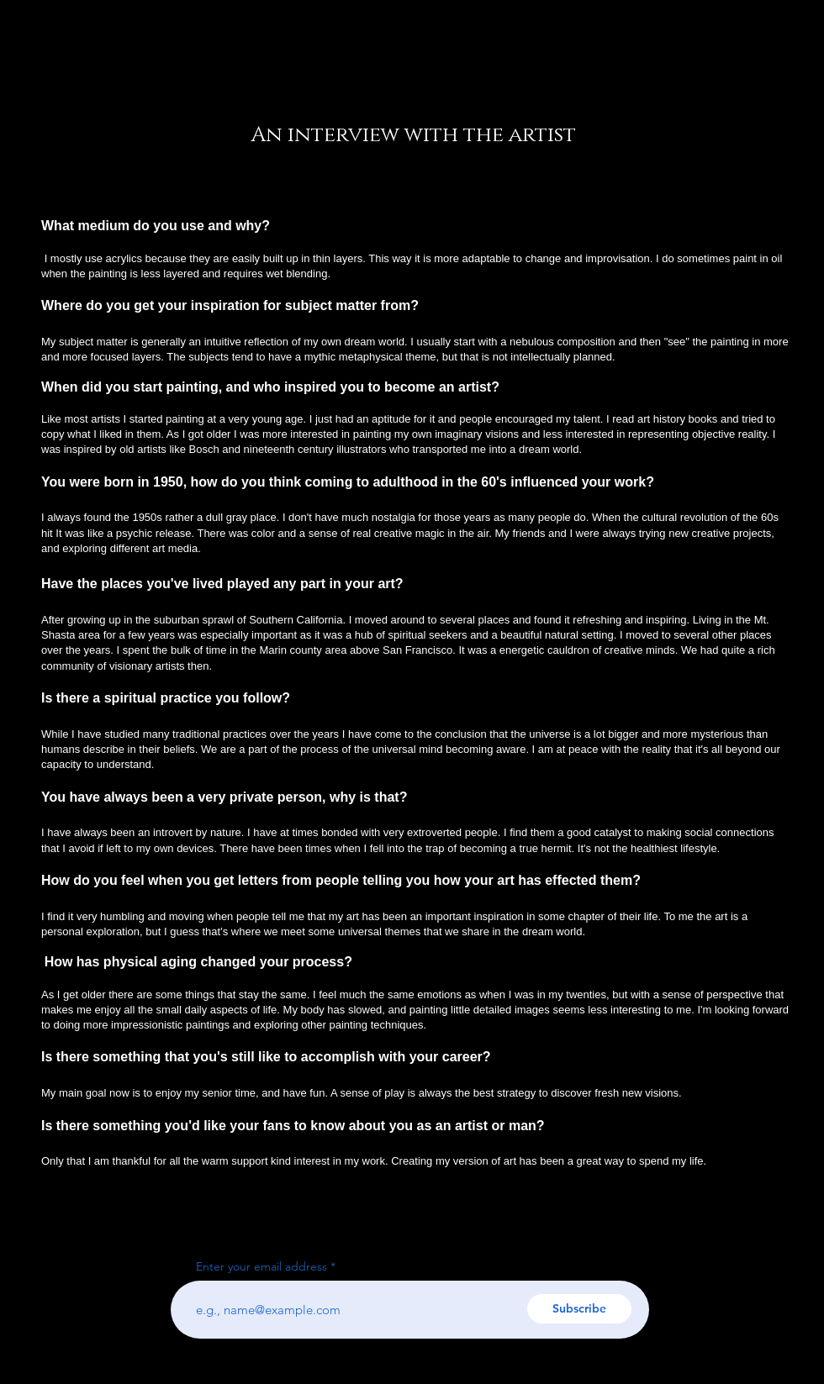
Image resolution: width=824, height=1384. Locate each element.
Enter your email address (261, 1266)
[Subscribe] (579, 1308)
